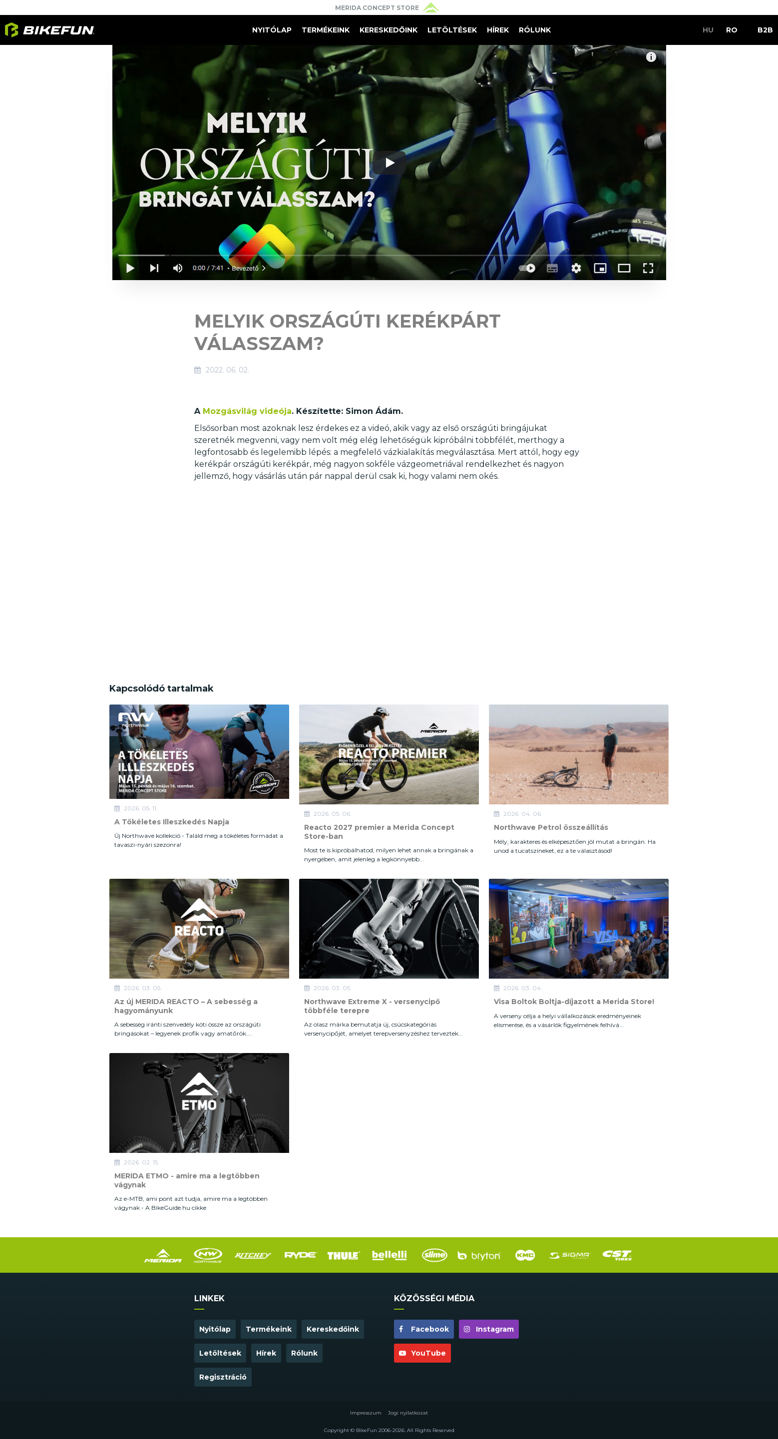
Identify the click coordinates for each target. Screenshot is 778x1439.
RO (732, 29)
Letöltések (452, 29)
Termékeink (326, 29)
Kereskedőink (388, 29)
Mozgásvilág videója (247, 411)
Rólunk (535, 29)
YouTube (422, 1353)
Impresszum (366, 1413)
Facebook (424, 1329)
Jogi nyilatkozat (408, 1413)
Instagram (489, 1329)
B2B (765, 29)
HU (708, 29)
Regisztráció (223, 1377)
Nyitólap (272, 29)
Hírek (498, 29)
